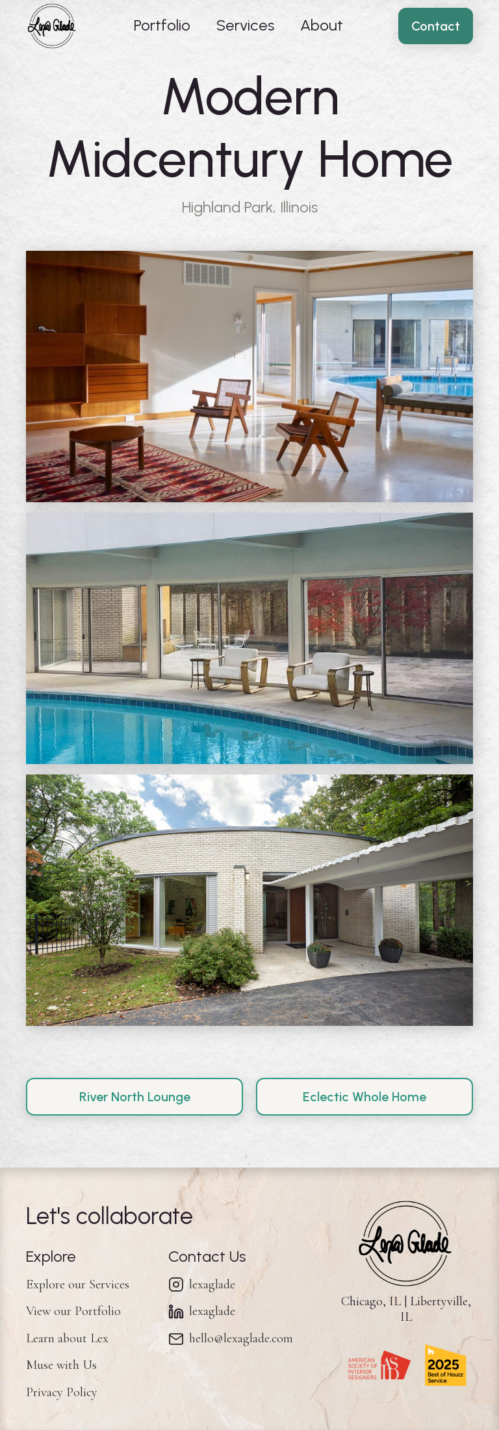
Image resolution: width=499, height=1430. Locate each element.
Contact (435, 26)
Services (245, 25)
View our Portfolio (73, 1311)
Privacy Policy (61, 1392)
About (321, 25)
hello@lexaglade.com (241, 1338)
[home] (52, 26)
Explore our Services (77, 1284)
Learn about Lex (67, 1338)
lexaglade (212, 1284)
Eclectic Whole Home (364, 1096)
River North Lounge (134, 1096)
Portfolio (162, 25)
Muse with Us (61, 1365)
